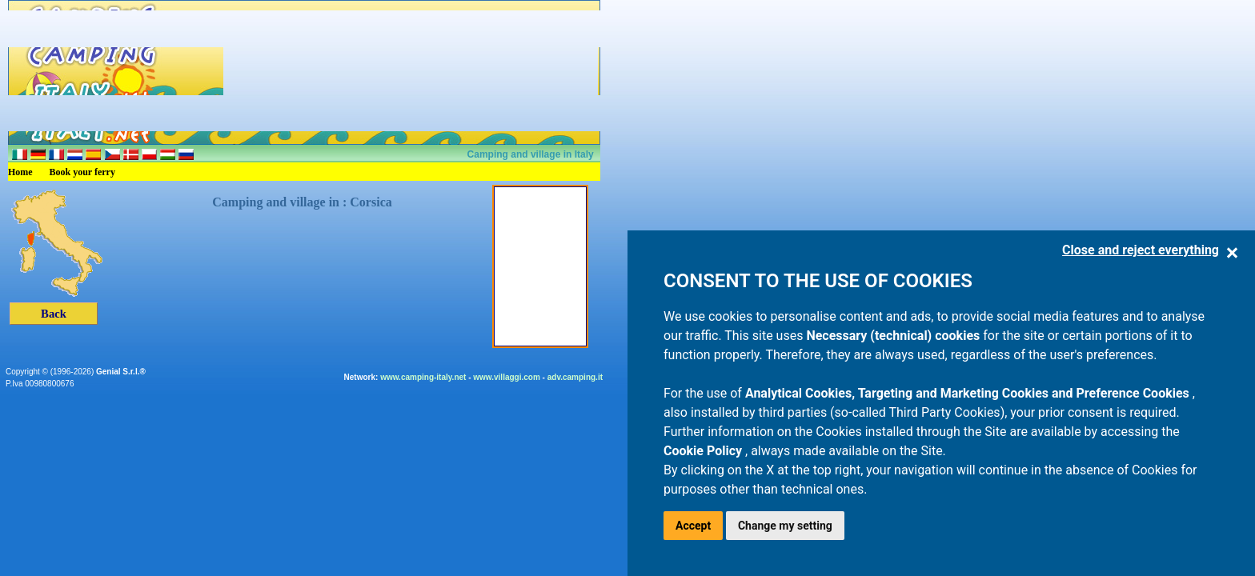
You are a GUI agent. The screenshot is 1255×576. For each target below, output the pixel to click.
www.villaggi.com (506, 377)
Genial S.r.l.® (121, 371)
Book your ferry (82, 172)
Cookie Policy (704, 450)
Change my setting (785, 525)
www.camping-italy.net (423, 377)
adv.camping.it (575, 377)
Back (53, 313)
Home (20, 172)
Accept (693, 525)
